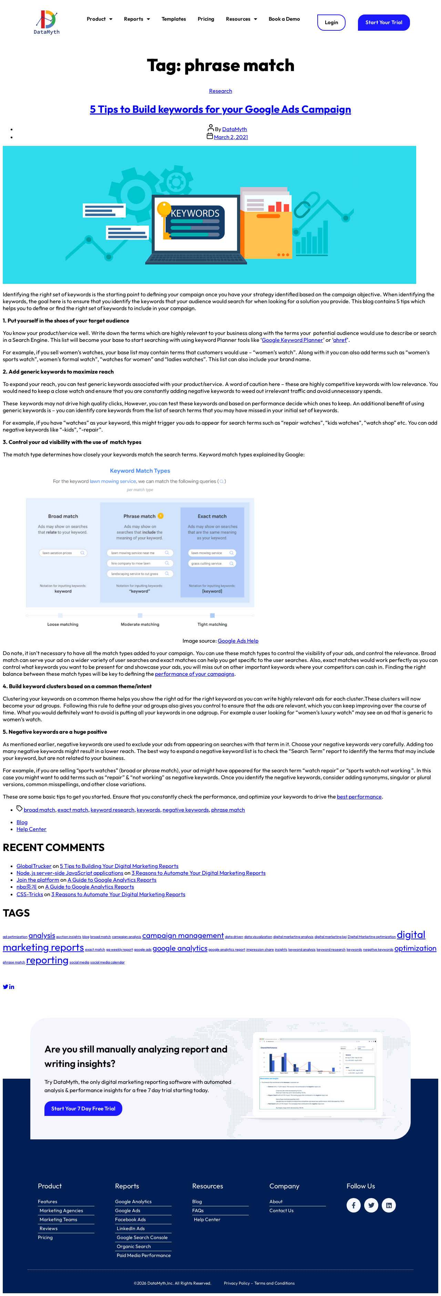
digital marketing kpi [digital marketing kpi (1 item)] (331, 936)
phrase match (228, 809)
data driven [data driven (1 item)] (234, 936)
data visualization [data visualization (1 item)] (258, 936)
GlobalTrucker (34, 865)
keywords (148, 809)
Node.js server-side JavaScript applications (70, 872)
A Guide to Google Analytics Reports (112, 879)
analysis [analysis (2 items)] (42, 935)
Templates (174, 19)
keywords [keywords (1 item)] (354, 949)
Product (99, 19)
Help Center (32, 828)
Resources (241, 19)
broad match (39, 809)
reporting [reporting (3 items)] (47, 959)
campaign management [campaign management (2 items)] (183, 935)
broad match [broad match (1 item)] (100, 936)
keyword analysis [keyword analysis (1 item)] (302, 949)
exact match (73, 809)
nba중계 (27, 886)
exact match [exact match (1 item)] (95, 949)
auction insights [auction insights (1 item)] (68, 936)
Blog (22, 822)
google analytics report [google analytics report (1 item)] (226, 949)
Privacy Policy (237, 1283)
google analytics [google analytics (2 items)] (180, 948)
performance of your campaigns (194, 673)
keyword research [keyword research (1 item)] (331, 949)
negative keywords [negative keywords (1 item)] (378, 949)
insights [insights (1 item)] (281, 949)
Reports (137, 19)
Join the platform (38, 879)
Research (220, 90)
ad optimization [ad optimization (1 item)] (15, 936)
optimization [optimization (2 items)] (415, 948)
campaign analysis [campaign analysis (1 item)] (126, 936)
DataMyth (234, 129)
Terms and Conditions (274, 1283)
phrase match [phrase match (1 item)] (14, 962)
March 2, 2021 (231, 136)
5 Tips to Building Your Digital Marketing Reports (119, 865)
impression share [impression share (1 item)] (260, 949)
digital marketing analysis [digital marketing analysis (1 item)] (293, 936)
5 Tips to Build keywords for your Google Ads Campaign (220, 109)
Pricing (206, 19)
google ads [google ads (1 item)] (143, 949)
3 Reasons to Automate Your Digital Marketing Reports (199, 872)
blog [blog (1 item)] (85, 936)
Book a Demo (284, 19)
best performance (359, 796)
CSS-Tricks (30, 894)
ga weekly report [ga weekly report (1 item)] (119, 949)
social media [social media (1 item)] (79, 962)
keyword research (112, 809)
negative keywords (186, 809)
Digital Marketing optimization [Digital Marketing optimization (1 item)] (372, 936)
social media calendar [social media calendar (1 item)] (107, 962)
